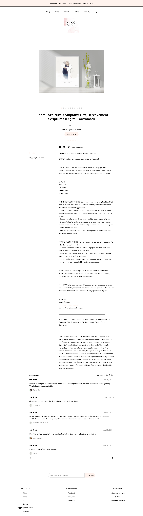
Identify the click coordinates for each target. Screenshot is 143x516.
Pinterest (71, 500)
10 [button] (81, 108)
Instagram (71, 497)
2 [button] (63, 108)
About (66, 12)
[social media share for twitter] (64, 147)
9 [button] (79, 108)
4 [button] (68, 108)
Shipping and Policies (25, 507)
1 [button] (61, 108)
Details (33, 153)
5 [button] (70, 108)
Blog (57, 12)
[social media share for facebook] (60, 147)
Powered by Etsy (118, 500)
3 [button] (65, 108)
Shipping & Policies (36, 158)
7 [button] (74, 108)
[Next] (113, 458)
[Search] (96, 12)
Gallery (76, 12)
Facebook (71, 493)
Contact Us (25, 511)
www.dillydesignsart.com (68, 305)
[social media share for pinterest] (69, 147)
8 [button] (77, 108)
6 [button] (72, 108)
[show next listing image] (84, 108)
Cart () (87, 12)
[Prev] (30, 458)
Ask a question (78, 147)
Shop (48, 12)
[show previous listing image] (58, 108)
